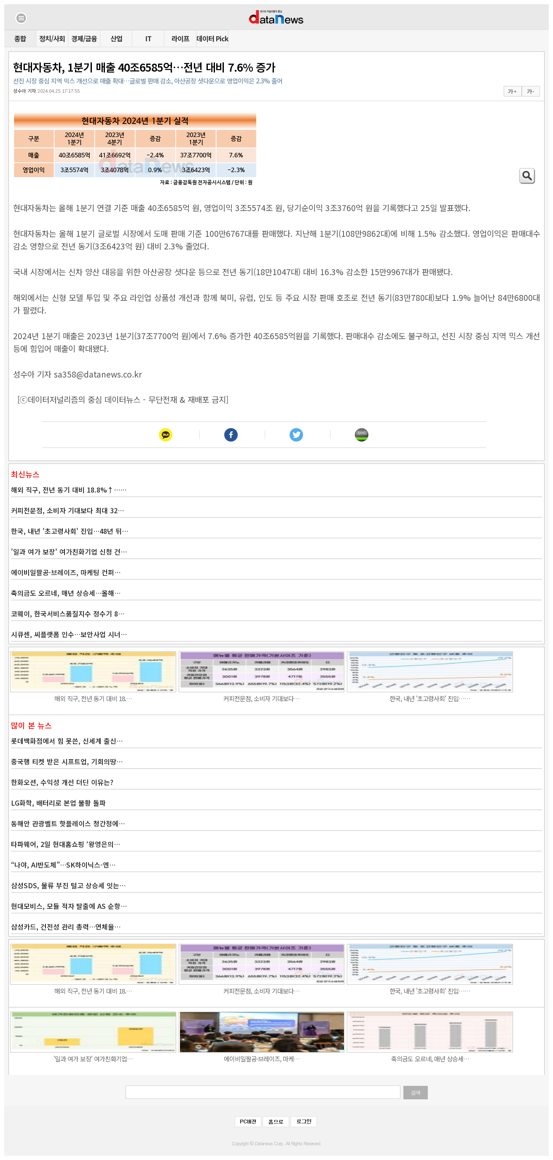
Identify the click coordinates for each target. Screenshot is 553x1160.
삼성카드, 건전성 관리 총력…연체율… (66, 927)
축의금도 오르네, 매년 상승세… (430, 1058)
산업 (116, 38)
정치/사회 (52, 38)
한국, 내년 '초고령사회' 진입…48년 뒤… (69, 531)
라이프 (180, 38)
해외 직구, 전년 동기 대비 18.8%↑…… (68, 490)
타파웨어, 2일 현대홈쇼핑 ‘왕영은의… (65, 844)
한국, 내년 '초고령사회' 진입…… (429, 698)
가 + (512, 91)
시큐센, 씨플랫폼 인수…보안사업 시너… (69, 634)
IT (148, 38)
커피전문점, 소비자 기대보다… (261, 698)
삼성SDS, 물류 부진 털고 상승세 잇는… (68, 885)
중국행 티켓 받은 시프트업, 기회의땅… (67, 761)
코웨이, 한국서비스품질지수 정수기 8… (67, 613)
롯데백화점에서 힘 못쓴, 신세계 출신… (67, 741)
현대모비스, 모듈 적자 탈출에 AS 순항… (69, 906)
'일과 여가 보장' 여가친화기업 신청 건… (69, 552)
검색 (415, 1093)
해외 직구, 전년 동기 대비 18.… (93, 698)
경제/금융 (84, 38)
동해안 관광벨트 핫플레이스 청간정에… (68, 823)
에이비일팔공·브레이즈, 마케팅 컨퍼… (66, 572)
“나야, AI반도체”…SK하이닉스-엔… (63, 865)
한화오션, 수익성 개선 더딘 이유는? (62, 782)
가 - (530, 91)
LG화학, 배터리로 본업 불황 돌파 (58, 803)
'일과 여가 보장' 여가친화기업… (93, 1058)
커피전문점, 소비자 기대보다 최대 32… (67, 510)
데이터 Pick (212, 38)
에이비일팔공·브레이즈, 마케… (262, 1058)
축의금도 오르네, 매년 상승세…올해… (66, 593)
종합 (20, 38)
